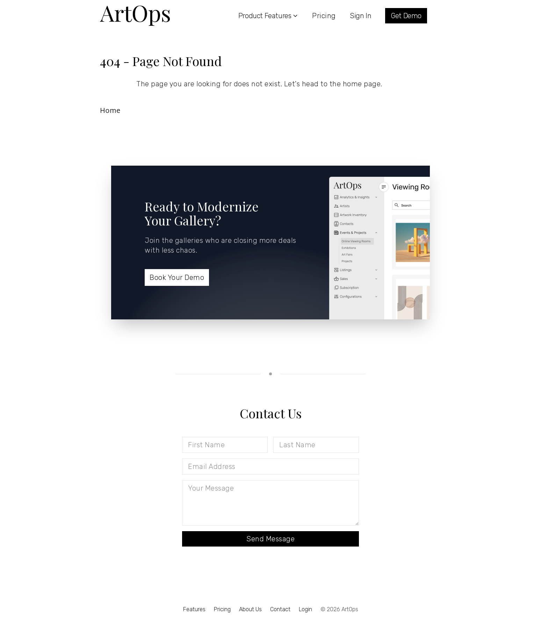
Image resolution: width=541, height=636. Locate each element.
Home (110, 110)
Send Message (270, 539)
